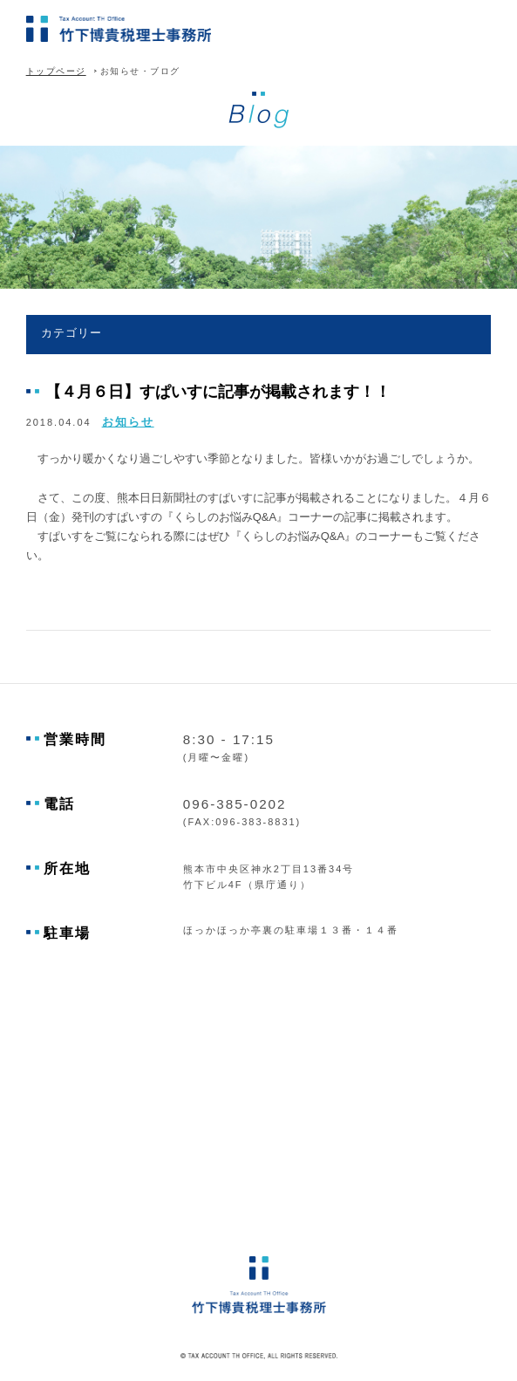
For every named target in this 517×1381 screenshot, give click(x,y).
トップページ (56, 71)
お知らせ (128, 421)
